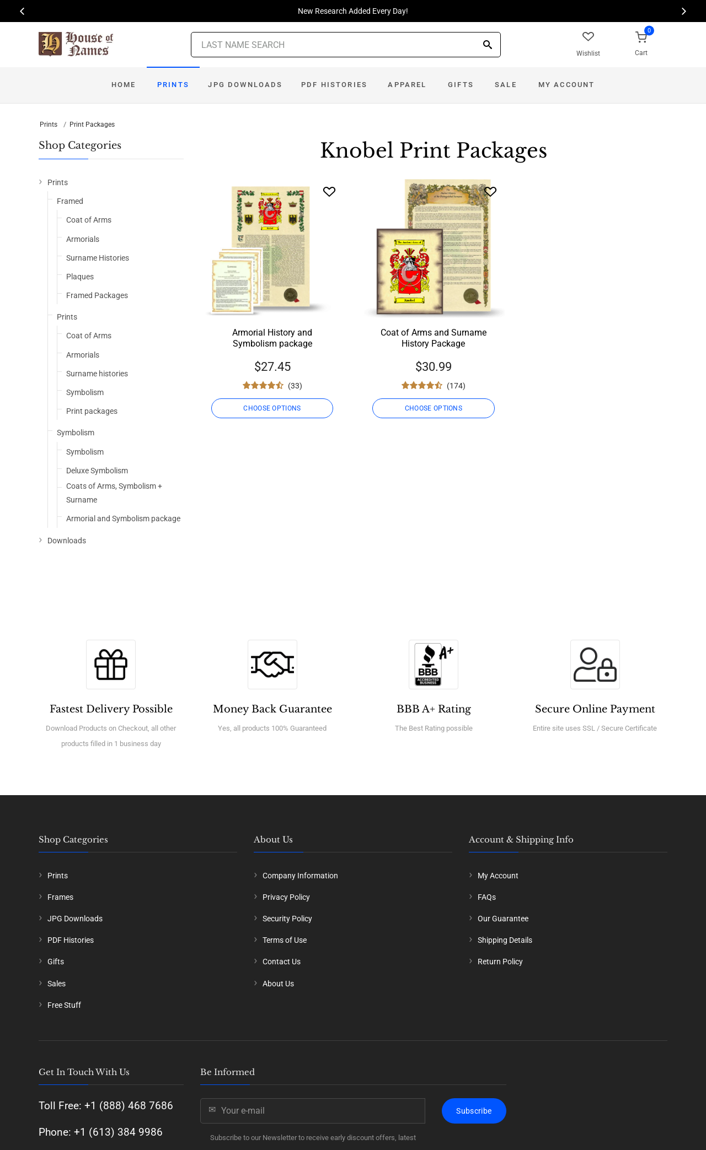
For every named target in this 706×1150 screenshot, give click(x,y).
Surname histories (97, 373)
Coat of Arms (88, 219)
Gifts (461, 84)
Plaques (80, 276)
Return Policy (500, 961)
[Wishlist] (329, 191)
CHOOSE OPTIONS (272, 408)
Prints (173, 84)
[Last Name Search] (346, 44)
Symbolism (85, 392)
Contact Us (282, 961)
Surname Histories (97, 257)
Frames (60, 897)
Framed (70, 201)
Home (123, 84)
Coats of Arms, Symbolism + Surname (114, 493)
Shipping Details (505, 940)
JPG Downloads (245, 84)
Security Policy (287, 918)
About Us (278, 983)
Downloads (66, 540)
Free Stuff (64, 1005)
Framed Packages (97, 295)
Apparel (407, 84)
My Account (566, 84)
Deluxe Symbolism (97, 470)
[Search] (487, 45)
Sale (506, 84)
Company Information (300, 875)
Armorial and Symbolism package (123, 518)
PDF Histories (334, 84)
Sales (56, 983)
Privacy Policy (286, 897)
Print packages (91, 411)
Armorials (82, 239)
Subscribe (473, 1110)
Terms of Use (285, 940)
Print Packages (92, 124)
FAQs (487, 897)
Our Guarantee (503, 918)
